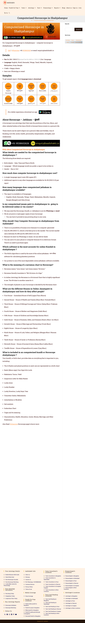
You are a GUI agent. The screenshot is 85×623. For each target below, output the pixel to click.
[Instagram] (9, 614)
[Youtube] (16, 614)
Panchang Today (9, 593)
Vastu (72, 40)
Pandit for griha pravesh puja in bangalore (32, 612)
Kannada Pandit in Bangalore (32, 616)
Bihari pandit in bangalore (32, 610)
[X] (5, 614)
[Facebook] (7, 614)
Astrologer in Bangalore (71, 596)
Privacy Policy (29, 587)
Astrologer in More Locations (72, 608)
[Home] (31, 20)
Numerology (78, 40)
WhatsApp (15, 50)
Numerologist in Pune (71, 581)
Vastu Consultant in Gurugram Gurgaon (52, 587)
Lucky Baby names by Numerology (10, 584)
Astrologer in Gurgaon (71, 605)
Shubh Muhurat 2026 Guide (12, 574)
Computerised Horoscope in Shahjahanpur (44, 20)
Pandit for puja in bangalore (32, 607)
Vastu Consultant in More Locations (51, 590)
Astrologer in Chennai (71, 603)
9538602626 (26, 50)
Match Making (78, 42)
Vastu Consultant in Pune (52, 582)
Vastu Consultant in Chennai (52, 584)
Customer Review (29, 584)
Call (9, 50)
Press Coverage (29, 596)
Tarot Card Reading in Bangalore (50, 599)
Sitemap (27, 577)
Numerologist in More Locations (70, 588)
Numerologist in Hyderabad (72, 578)
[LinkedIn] (11, 614)
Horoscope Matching (10, 607)
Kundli (72, 42)
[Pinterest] (13, 614)
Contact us (28, 579)
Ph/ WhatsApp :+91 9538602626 (33, 582)
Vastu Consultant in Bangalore (53, 576)
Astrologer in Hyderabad (71, 598)
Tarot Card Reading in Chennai (53, 609)
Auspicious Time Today (11, 598)
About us (27, 574)
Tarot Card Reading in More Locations (51, 614)
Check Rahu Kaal (9, 577)
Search (78, 29)
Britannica (14, 424)
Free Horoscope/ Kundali (11, 579)
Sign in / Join (77, 8)
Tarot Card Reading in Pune (52, 606)
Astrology (68, 40)
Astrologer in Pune (70, 601)
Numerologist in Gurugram (72, 585)
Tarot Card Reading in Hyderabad (50, 603)
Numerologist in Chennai (71, 583)
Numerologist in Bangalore (72, 576)
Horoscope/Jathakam (10, 605)
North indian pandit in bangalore (30, 604)
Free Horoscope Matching (11, 582)
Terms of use (28, 589)
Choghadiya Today (10, 596)
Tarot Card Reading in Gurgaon (53, 611)
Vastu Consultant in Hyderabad (50, 578)
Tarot (68, 42)
